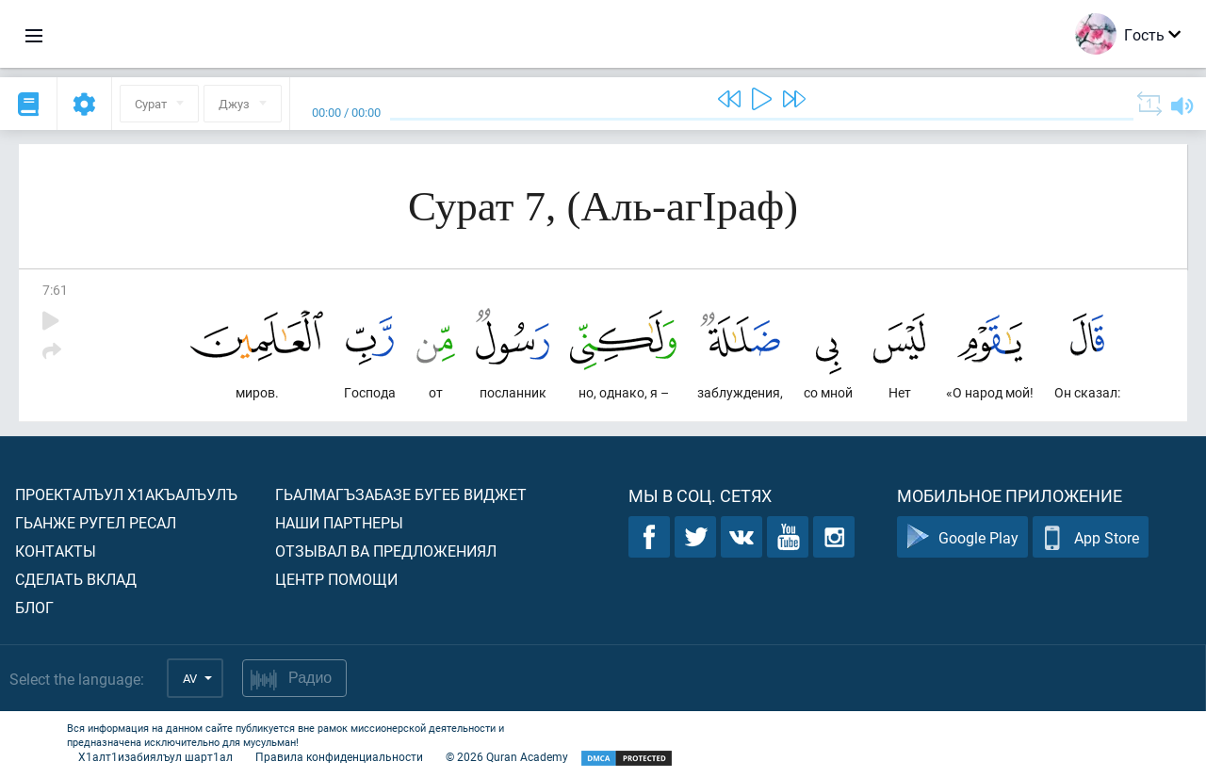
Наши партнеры (339, 522)
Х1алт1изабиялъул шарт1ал (155, 756)
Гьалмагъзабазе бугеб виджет (401, 494)
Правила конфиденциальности (339, 756)
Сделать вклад (76, 579)
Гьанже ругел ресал (95, 522)
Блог (34, 607)
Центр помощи (336, 579)
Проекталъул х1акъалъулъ (126, 494)
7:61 (55, 290)
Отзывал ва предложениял (386, 550)
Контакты (55, 550)
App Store (1090, 537)
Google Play (962, 537)
